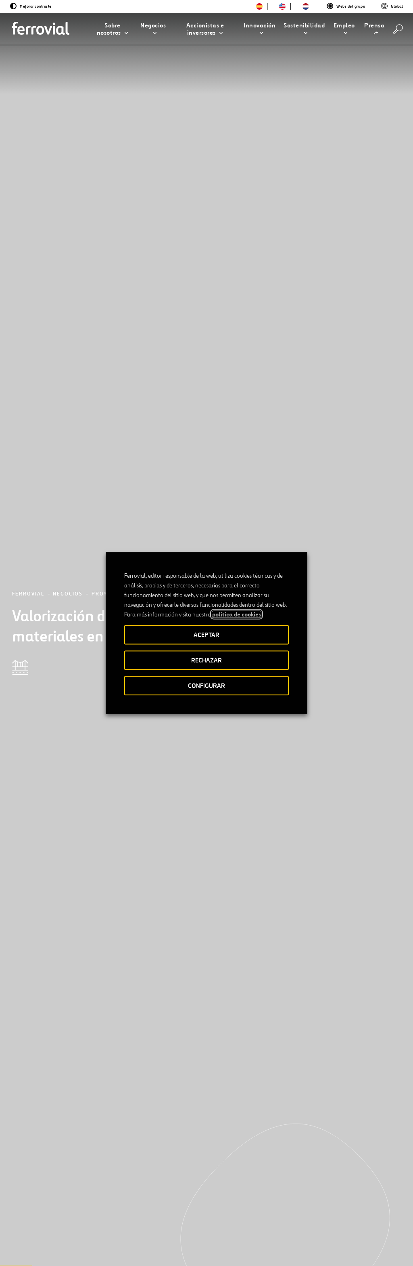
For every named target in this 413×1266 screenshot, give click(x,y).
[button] (112, 29)
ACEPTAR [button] (206, 635)
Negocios (68, 106)
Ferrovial (28, 106)
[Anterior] (42, 1114)
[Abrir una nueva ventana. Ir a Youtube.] (42, 1250)
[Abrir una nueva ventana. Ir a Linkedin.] (51, 1240)
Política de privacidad (248, 1246)
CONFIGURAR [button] (206, 685)
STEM (185, 1214)
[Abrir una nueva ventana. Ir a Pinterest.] (110, 1240)
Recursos (44, 1214)
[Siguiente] (106, 1114)
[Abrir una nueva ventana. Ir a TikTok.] (95, 1240)
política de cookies (236, 614)
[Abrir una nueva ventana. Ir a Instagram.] (81, 1240)
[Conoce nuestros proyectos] (87, 1016)
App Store (319, 1214)
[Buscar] (398, 29)
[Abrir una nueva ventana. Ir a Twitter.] (37, 1240)
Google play (361, 1214)
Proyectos (109, 106)
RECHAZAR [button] (206, 660)
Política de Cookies (303, 1246)
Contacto (108, 1214)
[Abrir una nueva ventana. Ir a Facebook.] (66, 1240)
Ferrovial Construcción (122, 537)
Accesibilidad (164, 1243)
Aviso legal (205, 1246)
